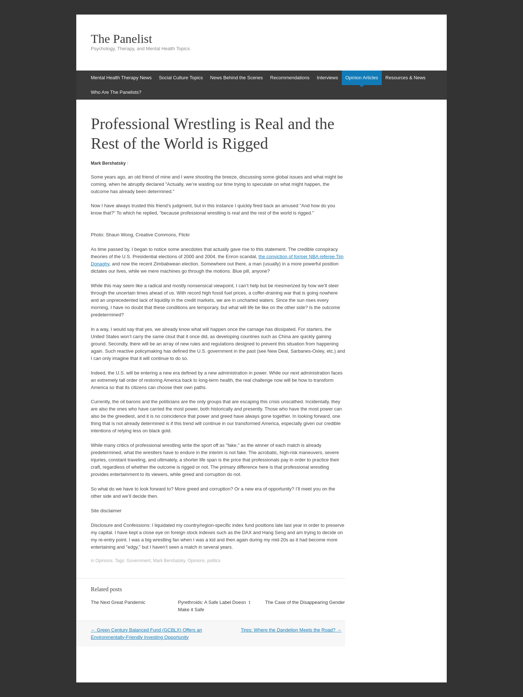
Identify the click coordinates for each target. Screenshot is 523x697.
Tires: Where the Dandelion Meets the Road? (291, 630)
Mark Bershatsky (108, 163)
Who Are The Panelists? (116, 92)
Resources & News (405, 77)
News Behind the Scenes (236, 77)
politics (213, 560)
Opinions (104, 560)
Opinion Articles (361, 77)
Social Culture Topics (181, 77)
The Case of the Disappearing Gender (305, 602)
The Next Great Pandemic (118, 602)
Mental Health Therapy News (121, 77)
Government (139, 560)
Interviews (327, 77)
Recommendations (289, 77)
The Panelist (121, 39)
